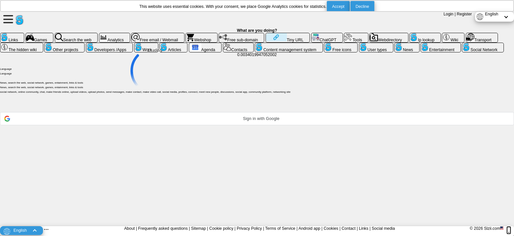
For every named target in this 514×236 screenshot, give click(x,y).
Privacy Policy (249, 228)
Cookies (331, 228)
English (491, 14)
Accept (338, 6)
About (129, 228)
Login (448, 14)
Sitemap (198, 228)
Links (363, 228)
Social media (383, 228)
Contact (349, 228)
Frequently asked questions (163, 228)
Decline (362, 6)
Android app (309, 228)
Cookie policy (221, 228)
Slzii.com (492, 228)
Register (464, 14)
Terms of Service (280, 228)
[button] (257, 118)
